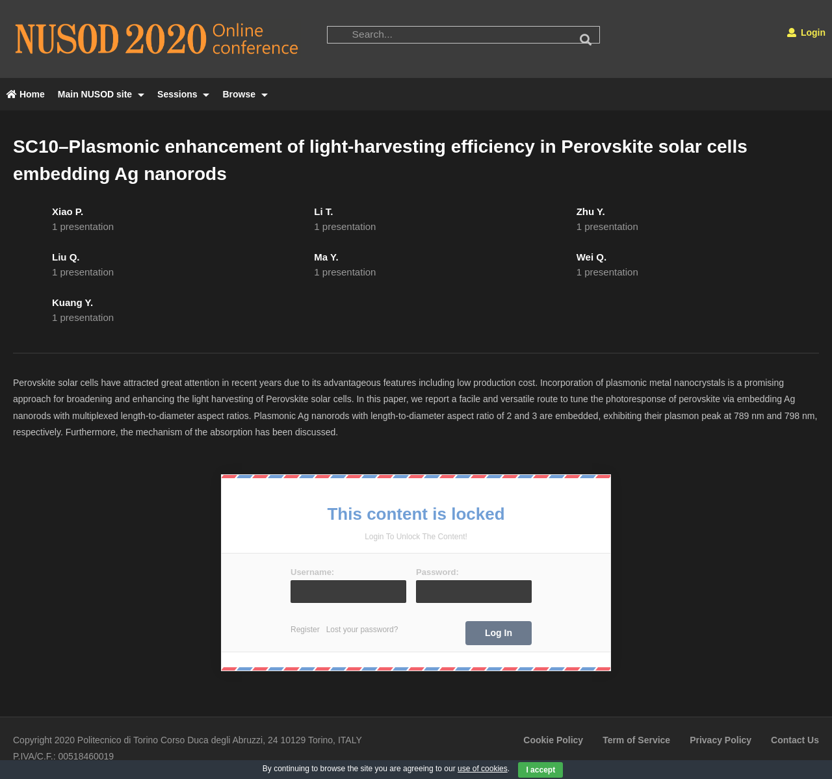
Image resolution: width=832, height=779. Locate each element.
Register (305, 629)
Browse (244, 94)
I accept (540, 769)
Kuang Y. (72, 302)
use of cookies (483, 768)
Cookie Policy (553, 740)
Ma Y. (326, 256)
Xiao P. (67, 211)
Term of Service (636, 740)
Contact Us (795, 740)
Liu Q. (66, 256)
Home (25, 94)
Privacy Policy (720, 740)
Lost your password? (362, 629)
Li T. (323, 211)
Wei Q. (591, 256)
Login (806, 32)
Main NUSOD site (101, 94)
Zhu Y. (591, 211)
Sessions (183, 94)
